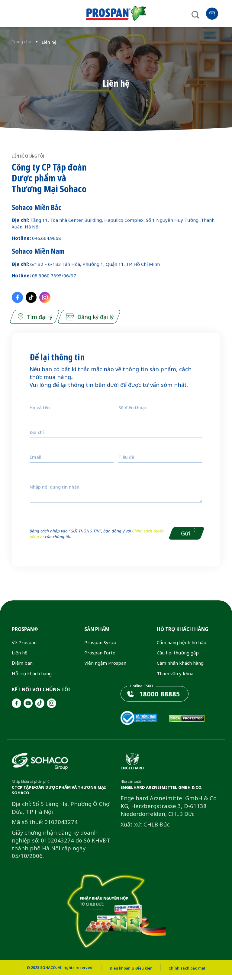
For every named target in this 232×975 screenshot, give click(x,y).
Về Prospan (24, 642)
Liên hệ (19, 653)
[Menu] (17, 12)
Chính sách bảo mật (187, 968)
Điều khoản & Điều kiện (131, 968)
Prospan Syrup (100, 642)
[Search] (197, 12)
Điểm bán (22, 663)
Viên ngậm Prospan (105, 663)
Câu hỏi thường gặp (178, 653)
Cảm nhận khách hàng (180, 663)
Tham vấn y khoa (175, 673)
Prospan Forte (99, 653)
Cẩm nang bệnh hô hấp (181, 642)
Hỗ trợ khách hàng (32, 673)
